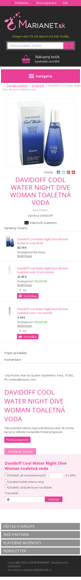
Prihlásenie (22, 3)
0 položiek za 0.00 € (47, 58)
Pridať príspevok (17, 440)
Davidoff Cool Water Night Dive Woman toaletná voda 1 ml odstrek (42, 311)
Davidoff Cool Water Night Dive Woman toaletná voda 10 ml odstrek (42, 270)
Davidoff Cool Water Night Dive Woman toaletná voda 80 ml (42, 241)
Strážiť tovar (24, 256)
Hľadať (69, 45)
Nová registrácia (46, 3)
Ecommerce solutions (21, 570)
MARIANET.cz (35, 20)
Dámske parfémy (17, 86)
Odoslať (53, 499)
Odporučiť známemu (43, 223)
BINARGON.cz (43, 570)
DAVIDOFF (38, 86)
